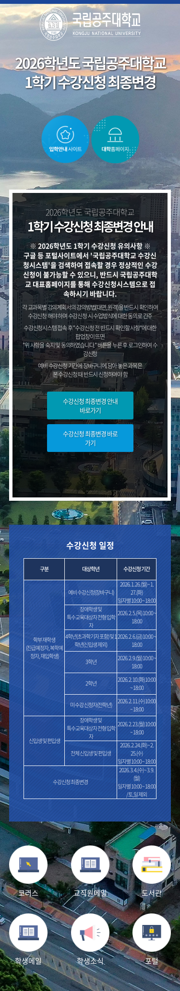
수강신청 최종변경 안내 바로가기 (90, 405)
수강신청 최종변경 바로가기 (90, 438)
